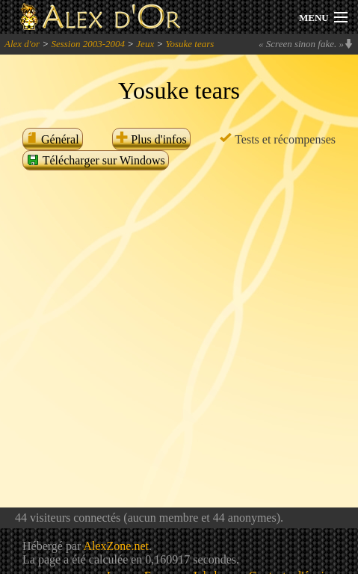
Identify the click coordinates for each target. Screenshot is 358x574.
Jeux (145, 43)
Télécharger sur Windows (95, 160)
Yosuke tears (189, 43)
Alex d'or (22, 43)
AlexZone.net (116, 546)
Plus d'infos (151, 139)
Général (52, 139)
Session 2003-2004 (88, 43)
